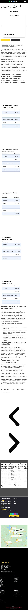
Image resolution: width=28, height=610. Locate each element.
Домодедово (16, 578)
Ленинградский (2, 594)
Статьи (1, 583)
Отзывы (1, 584)
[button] (25, 1)
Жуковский (15, 581)
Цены (1, 582)
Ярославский (2, 591)
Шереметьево (16, 579)
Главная (1, 578)
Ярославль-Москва (17, 591)
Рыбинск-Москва (16, 592)
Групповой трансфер (5, 391)
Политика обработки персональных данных (14, 607)
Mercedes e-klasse (9, 34)
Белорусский (2, 592)
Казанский (2, 593)
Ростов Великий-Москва (18, 593)
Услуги (1, 580)
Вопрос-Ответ (2, 586)
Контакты (1, 585)
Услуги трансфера (3, 601)
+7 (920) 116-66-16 (5, 564)
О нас (1, 579)
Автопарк (1, 581)
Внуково (15, 580)
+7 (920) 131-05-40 (5, 562)
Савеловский (2, 595)
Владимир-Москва (17, 594)
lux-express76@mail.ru (6, 507)
